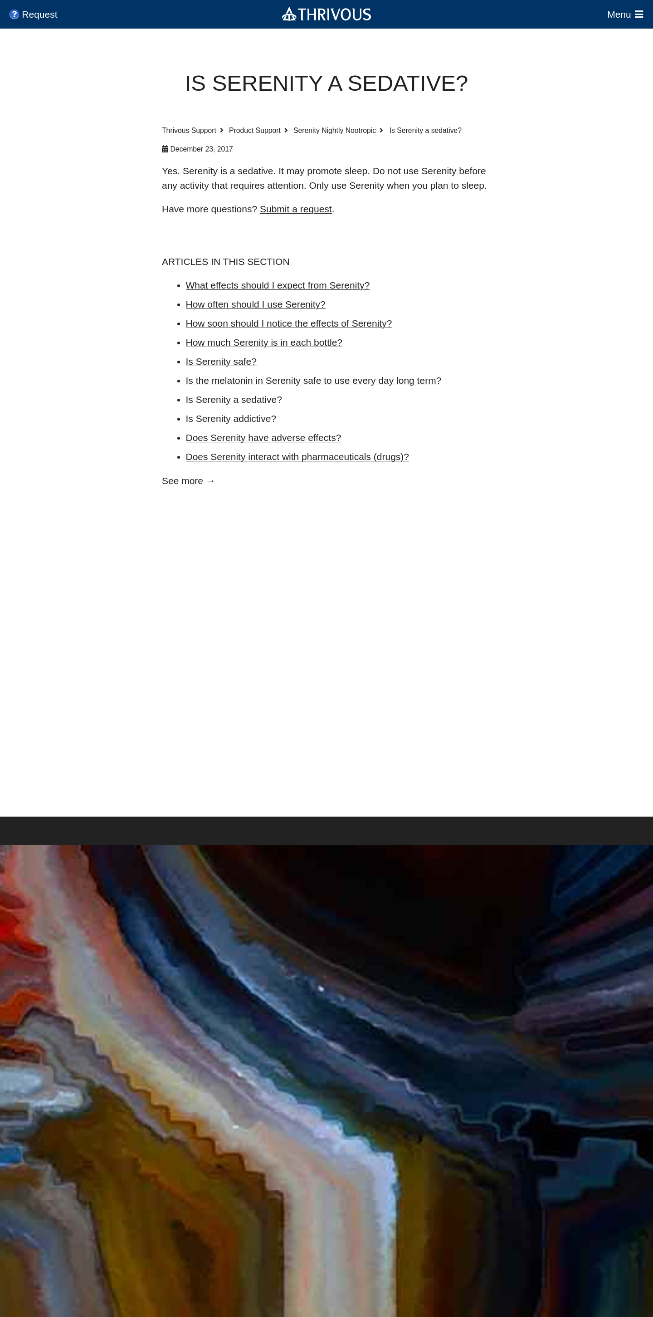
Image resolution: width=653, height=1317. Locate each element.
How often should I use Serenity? (256, 304)
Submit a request (296, 209)
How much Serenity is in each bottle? (264, 342)
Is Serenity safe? (221, 361)
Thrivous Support (189, 130)
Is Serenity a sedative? (234, 399)
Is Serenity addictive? (231, 418)
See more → (188, 480)
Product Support (255, 130)
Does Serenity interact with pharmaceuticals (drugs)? (297, 456)
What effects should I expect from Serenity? (278, 285)
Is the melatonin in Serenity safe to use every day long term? (314, 380)
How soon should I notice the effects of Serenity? (289, 323)
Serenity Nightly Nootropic (334, 130)
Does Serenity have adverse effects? (263, 437)
